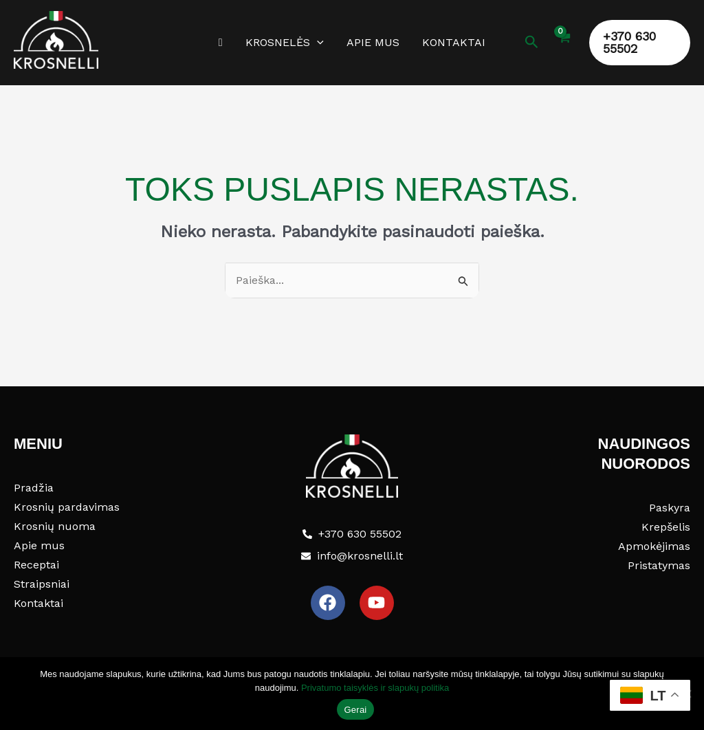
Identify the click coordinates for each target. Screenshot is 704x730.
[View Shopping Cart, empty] (562, 45)
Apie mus (372, 42)
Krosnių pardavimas (67, 506)
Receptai (36, 564)
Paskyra (669, 507)
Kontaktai (452, 42)
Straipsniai (41, 583)
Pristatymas (659, 565)
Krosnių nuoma (55, 526)
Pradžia (34, 487)
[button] (317, 43)
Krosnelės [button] (285, 43)
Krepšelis (665, 526)
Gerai (355, 710)
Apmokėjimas (654, 546)
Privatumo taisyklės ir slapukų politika (375, 688)
